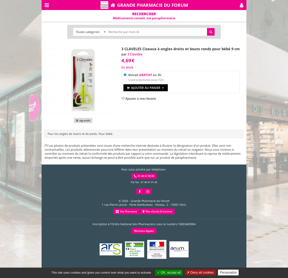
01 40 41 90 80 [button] (144, 176)
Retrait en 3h (144, 75)
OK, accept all (169, 272)
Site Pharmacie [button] (126, 211)
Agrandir (83, 120)
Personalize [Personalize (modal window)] (228, 272)
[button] (241, 5)
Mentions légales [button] (144, 231)
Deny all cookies (200, 272)
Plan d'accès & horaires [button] (157, 211)
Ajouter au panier (145, 88)
